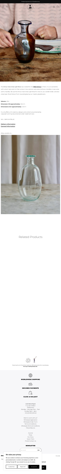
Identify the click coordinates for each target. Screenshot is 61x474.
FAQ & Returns (30, 444)
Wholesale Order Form (30, 438)
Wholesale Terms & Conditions (30, 442)
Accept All (34, 467)
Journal (30, 449)
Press (30, 451)
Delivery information (8, 124)
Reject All (23, 467)
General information (8, 126)
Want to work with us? (30, 434)
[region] (22, 461)
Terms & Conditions (30, 440)
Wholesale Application (30, 436)
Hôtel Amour (37, 87)
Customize (11, 467)
